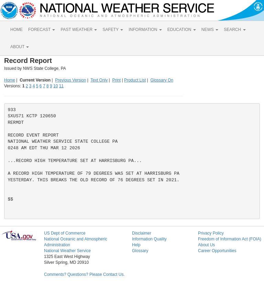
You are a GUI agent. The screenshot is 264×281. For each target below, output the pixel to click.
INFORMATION (145, 29)
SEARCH (234, 29)
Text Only (99, 80)
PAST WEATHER (78, 29)
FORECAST (41, 29)
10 (55, 86)
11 (61, 86)
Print (116, 80)
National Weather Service (67, 250)
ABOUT (19, 46)
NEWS (209, 29)
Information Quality (149, 239)
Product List (135, 80)
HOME (16, 29)
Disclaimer (141, 233)
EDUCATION (181, 29)
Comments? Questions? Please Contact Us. (84, 274)
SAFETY (112, 29)
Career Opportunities (217, 250)
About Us (206, 244)
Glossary (140, 250)
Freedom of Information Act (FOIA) (229, 239)
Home (9, 80)
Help (136, 244)
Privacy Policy (211, 233)
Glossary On (161, 80)
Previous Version (70, 80)
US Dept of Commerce (65, 233)
